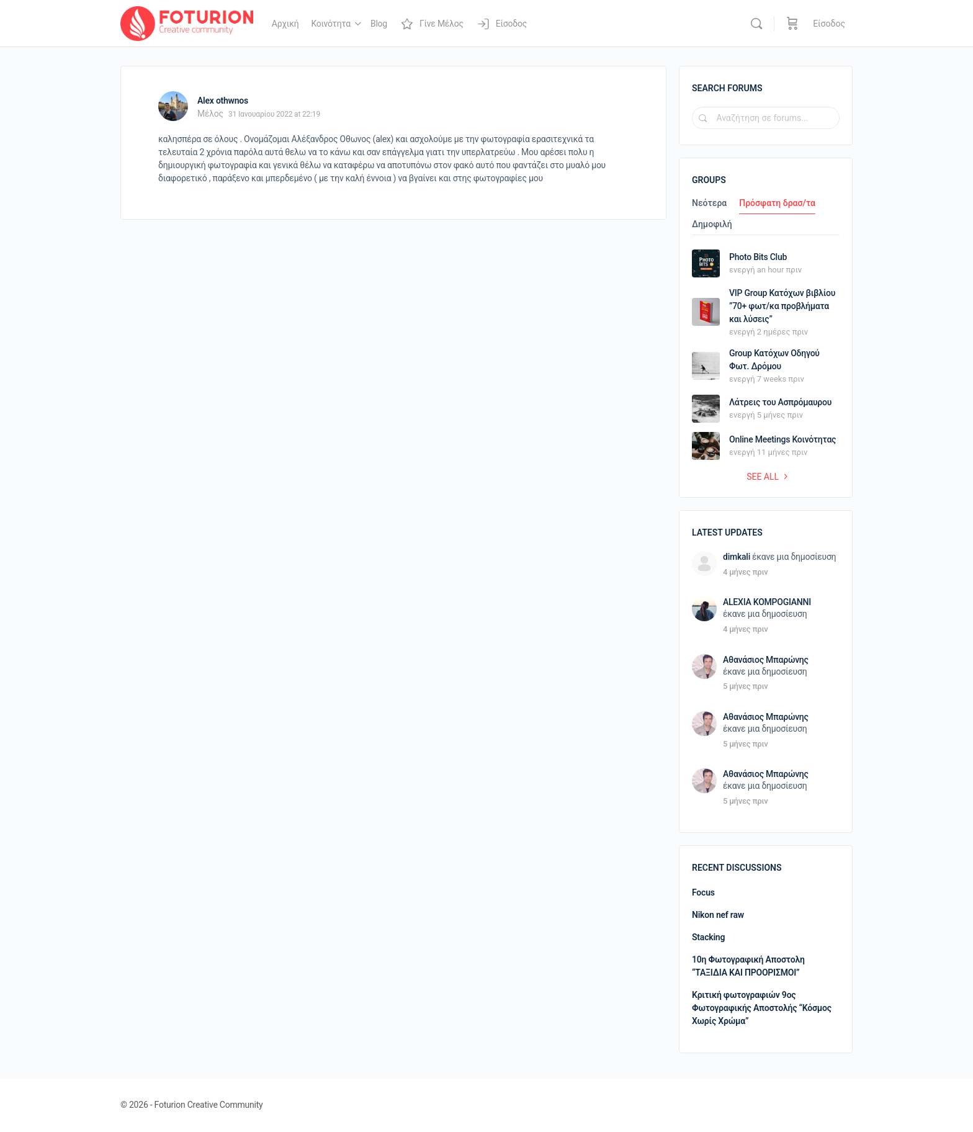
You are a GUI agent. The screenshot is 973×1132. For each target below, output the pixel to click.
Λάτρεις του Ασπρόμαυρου (780, 402)
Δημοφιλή (712, 224)
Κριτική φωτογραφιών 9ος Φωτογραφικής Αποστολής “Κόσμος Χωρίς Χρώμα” (762, 1008)
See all (769, 477)
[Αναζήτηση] (756, 23)
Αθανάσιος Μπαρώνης (766, 660)
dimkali (736, 557)
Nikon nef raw (718, 915)
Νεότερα (709, 203)
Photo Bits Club (758, 257)
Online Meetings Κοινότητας (782, 439)
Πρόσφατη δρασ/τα (777, 203)
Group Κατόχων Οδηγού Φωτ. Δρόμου (774, 359)
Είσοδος (829, 24)
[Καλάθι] (792, 23)
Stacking (708, 937)
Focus (703, 892)
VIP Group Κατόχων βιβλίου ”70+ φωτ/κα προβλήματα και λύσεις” (782, 306)
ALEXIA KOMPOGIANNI (767, 602)
